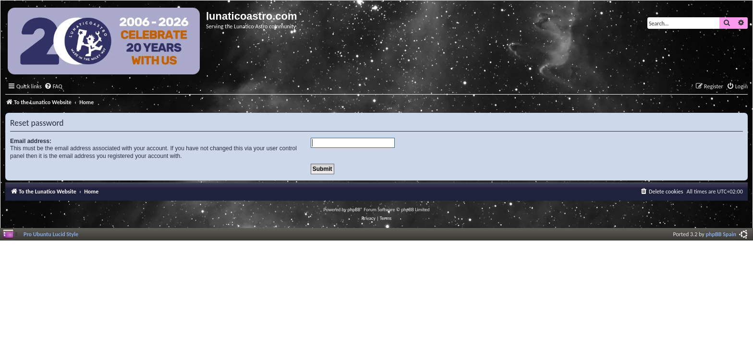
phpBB (354, 209)
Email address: (30, 141)
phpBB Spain (721, 234)
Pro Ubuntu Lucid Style (51, 234)
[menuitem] (53, 86)
